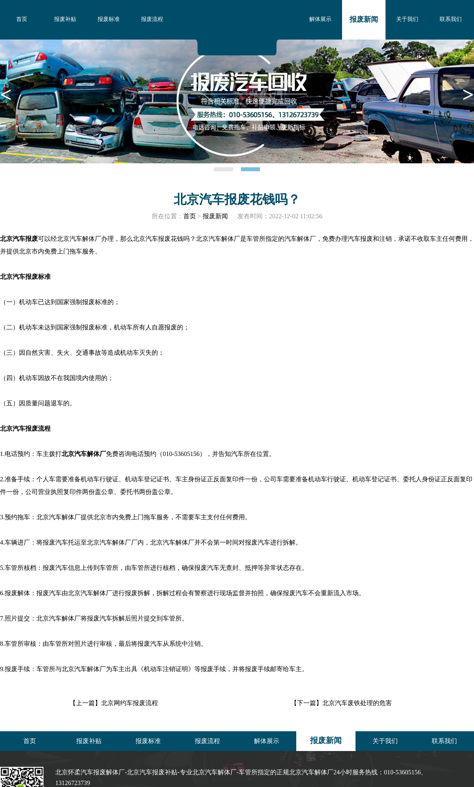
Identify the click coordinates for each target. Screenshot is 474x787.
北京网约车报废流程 (129, 703)
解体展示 (320, 19)
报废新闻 (364, 19)
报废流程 (152, 19)
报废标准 (109, 19)
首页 (21, 19)
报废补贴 (65, 19)
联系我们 (451, 19)
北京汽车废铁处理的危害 (357, 703)
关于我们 (407, 19)
